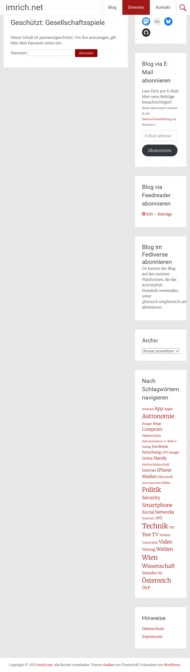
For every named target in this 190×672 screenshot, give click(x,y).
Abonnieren (160, 150)
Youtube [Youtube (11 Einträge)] (149, 573)
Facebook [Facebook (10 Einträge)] (160, 446)
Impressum (152, 636)
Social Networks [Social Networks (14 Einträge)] (158, 512)
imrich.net (24, 7)
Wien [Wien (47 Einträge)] (150, 558)
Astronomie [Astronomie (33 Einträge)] (158, 416)
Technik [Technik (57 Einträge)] (155, 526)
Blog (112, 7)
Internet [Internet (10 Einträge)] (149, 470)
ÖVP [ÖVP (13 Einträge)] (146, 587)
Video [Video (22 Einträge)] (165, 542)
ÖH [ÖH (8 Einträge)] (159, 573)
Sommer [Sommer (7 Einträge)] (148, 518)
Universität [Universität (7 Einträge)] (150, 543)
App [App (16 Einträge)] (158, 408)
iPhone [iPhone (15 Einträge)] (164, 470)
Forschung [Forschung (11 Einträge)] (151, 452)
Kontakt (163, 7)
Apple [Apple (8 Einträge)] (168, 409)
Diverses (136, 7)
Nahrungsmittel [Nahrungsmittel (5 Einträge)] (151, 482)
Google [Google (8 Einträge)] (174, 452)
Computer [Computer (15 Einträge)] (152, 429)
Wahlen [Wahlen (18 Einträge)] (164, 549)
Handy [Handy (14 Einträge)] (160, 458)
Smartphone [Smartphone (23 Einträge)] (157, 505)
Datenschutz (153, 628)
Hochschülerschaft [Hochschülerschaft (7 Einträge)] (155, 464)
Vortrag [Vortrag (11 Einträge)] (148, 549)
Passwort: (42, 53)
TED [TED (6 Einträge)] (172, 527)
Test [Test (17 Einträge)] (146, 534)
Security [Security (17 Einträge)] (151, 497)
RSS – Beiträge (157, 214)
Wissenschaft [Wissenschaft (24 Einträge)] (158, 566)
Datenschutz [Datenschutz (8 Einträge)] (151, 435)
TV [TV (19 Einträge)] (155, 535)
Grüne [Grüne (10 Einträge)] (147, 458)
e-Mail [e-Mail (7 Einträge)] (169, 441)
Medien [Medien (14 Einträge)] (149, 476)
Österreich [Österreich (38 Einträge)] (156, 580)
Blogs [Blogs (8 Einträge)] (157, 423)
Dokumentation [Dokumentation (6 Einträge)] (152, 441)
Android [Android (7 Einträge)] (148, 409)
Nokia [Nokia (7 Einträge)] (166, 483)
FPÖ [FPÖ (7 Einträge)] (165, 452)
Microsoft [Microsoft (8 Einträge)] (165, 477)
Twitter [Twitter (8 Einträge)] (164, 535)
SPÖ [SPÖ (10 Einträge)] (158, 518)
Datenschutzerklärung (157, 119)
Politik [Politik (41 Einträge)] (151, 489)
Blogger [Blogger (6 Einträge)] (147, 423)
